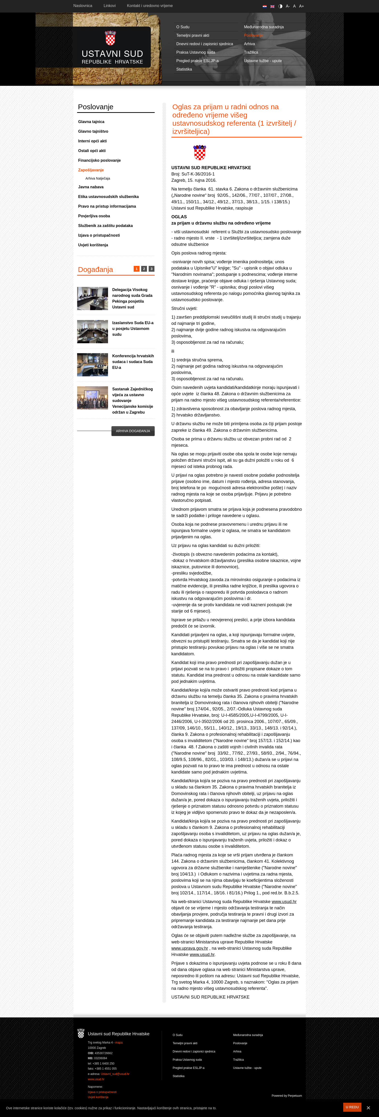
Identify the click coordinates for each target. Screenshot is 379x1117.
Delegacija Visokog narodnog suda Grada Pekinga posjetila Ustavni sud (132, 298)
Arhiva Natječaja (98, 178)
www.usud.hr (284, 901)
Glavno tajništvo (93, 131)
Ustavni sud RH (112, 47)
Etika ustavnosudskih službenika (108, 197)
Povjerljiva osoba (94, 216)
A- (288, 6)
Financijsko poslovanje (99, 160)
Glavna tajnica (91, 122)
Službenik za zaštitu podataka (105, 226)
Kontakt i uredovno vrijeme (150, 6)
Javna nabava (91, 187)
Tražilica (251, 52)
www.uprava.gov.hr (189, 948)
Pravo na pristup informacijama (107, 206)
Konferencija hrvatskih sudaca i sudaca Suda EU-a (133, 362)
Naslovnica (82, 6)
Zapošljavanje (91, 170)
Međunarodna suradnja (264, 27)
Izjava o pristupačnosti (99, 235)
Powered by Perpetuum (287, 1095)
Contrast (281, 6)
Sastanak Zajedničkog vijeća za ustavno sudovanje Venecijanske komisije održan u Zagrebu (132, 400)
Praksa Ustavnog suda (195, 52)
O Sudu (183, 27)
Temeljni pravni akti (192, 35)
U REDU (352, 1107)
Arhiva (249, 44)
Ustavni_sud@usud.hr (115, 1074)
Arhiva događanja (133, 431)
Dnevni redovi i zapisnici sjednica (204, 44)
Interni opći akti (92, 141)
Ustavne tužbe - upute (263, 61)
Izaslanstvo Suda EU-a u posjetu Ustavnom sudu (133, 328)
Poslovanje (253, 35)
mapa (119, 1042)
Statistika (184, 69)
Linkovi (110, 6)
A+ (301, 6)
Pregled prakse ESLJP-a (197, 61)
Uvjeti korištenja (93, 245)
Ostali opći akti (92, 151)
